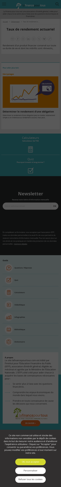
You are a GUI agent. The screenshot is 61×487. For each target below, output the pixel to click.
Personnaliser (31, 470)
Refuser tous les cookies (30, 479)
